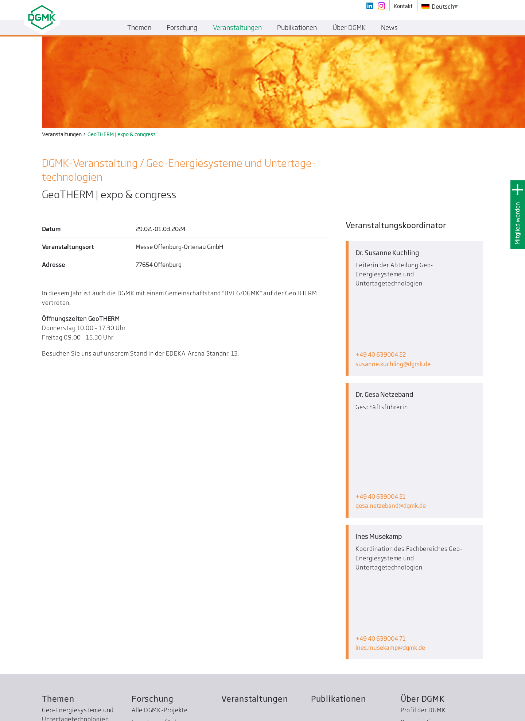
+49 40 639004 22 (380, 299)
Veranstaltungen (254, 533)
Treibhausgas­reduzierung (79, 657)
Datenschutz (503, 713)
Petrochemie (60, 587)
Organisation (419, 557)
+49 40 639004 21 (380, 386)
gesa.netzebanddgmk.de (390, 395)
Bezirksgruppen (64, 633)
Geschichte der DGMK (431, 569)
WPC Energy (59, 645)
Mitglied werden (517, 223)
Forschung (153, 533)
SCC (47, 669)
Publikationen (338, 533)
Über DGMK (423, 533)
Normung (55, 621)
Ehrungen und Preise (161, 569)
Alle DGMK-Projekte (160, 545)
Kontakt (443, 713)
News (389, 27)
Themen (58, 533)
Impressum (470, 713)
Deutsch (437, 6)
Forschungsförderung (163, 557)
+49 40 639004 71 (380, 474)
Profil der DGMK (423, 545)
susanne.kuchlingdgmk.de (393, 308)
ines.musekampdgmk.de (390, 483)
